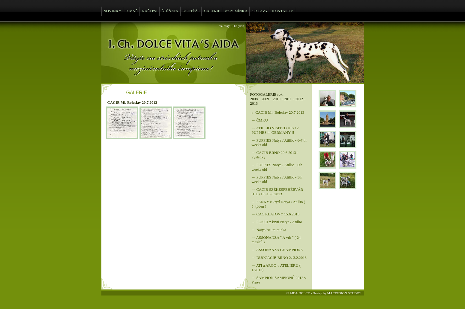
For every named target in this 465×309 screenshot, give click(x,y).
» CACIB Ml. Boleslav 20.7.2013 (278, 112)
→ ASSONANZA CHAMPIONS (277, 250)
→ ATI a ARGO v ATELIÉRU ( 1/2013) (276, 267)
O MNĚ (131, 11)
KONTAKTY (282, 11)
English (239, 26)
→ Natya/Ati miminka (269, 230)
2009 (265, 99)
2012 (299, 99)
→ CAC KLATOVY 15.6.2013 (276, 214)
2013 (254, 103)
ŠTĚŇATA (170, 11)
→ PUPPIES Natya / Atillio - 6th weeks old (277, 167)
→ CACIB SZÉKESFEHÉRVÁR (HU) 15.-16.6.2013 (277, 192)
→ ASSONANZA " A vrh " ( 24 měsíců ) (276, 240)
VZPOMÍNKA (236, 11)
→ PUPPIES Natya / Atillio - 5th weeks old (277, 179)
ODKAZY (260, 11)
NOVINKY (113, 11)
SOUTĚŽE (191, 11)
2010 (276, 99)
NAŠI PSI (150, 11)
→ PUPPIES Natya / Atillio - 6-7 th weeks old (279, 142)
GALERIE (212, 11)
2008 (254, 99)
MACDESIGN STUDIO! (344, 293)
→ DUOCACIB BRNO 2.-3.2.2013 (279, 258)
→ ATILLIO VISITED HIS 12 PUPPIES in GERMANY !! (275, 130)
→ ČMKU (260, 120)
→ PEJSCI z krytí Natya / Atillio (277, 222)
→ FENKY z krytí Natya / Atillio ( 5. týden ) (278, 204)
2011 (288, 99)
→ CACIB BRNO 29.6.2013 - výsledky (275, 155)
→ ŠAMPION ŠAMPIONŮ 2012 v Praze (279, 280)
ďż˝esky (224, 26)
